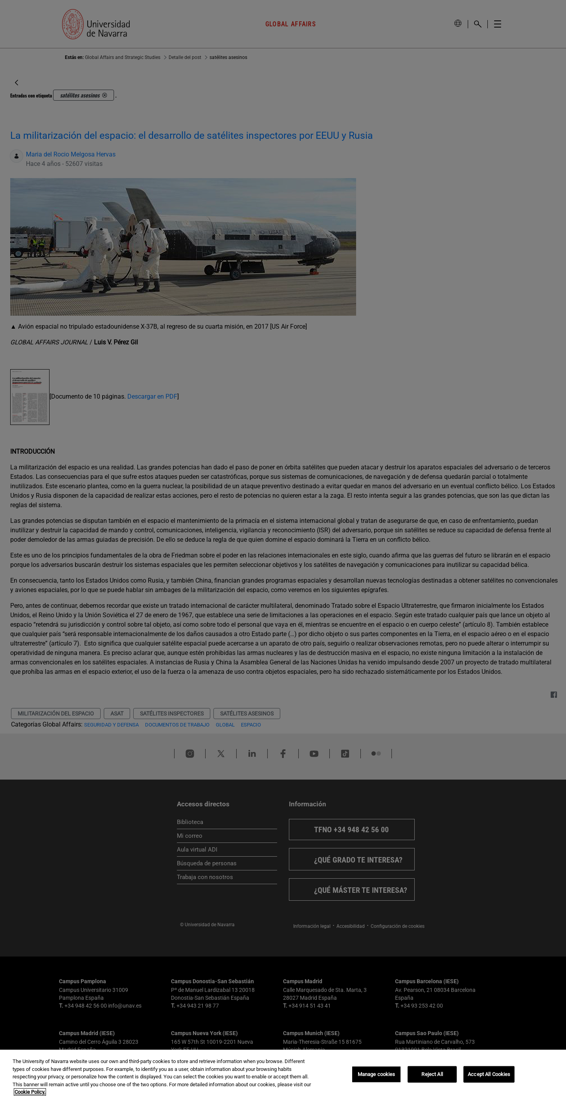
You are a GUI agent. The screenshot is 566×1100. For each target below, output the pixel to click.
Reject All (432, 1074)
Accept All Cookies (489, 1074)
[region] (283, 1075)
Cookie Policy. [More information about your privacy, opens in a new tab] (30, 1092)
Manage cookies (376, 1074)
